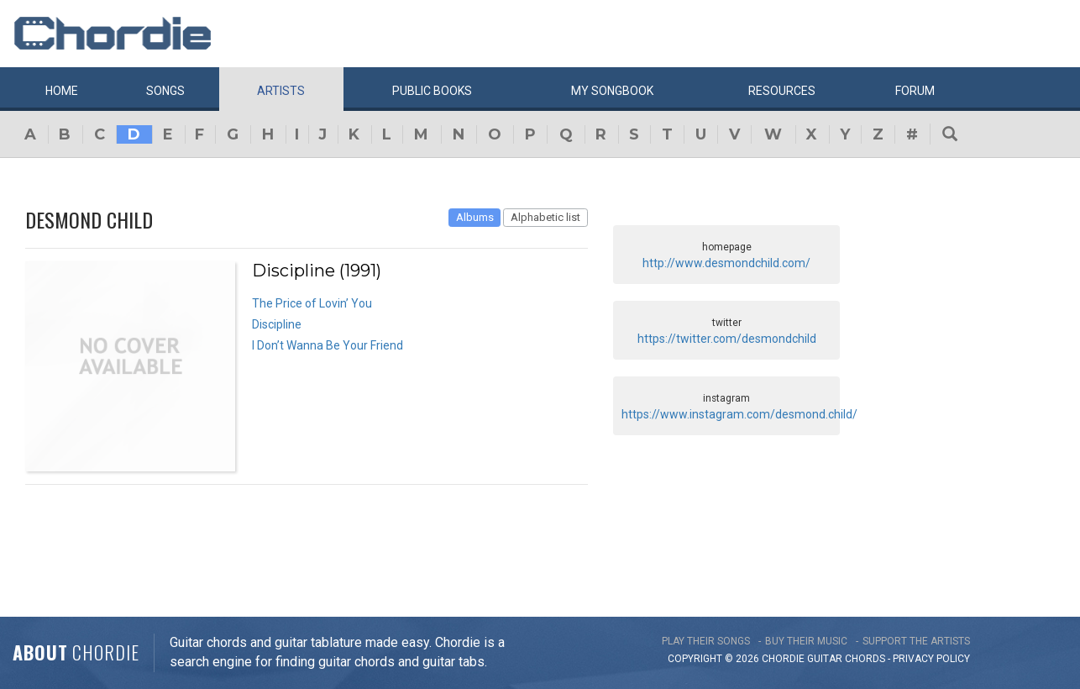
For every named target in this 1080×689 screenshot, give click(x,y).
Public (432, 90)
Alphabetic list (545, 217)
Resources (781, 90)
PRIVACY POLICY (931, 659)
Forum (915, 90)
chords (865, 659)
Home (61, 90)
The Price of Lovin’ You (312, 303)
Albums (475, 217)
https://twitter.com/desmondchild (726, 338)
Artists (281, 90)
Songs (165, 90)
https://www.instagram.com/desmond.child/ (739, 414)
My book (612, 90)
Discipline (276, 324)
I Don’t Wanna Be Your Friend (327, 345)
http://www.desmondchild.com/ (726, 263)
